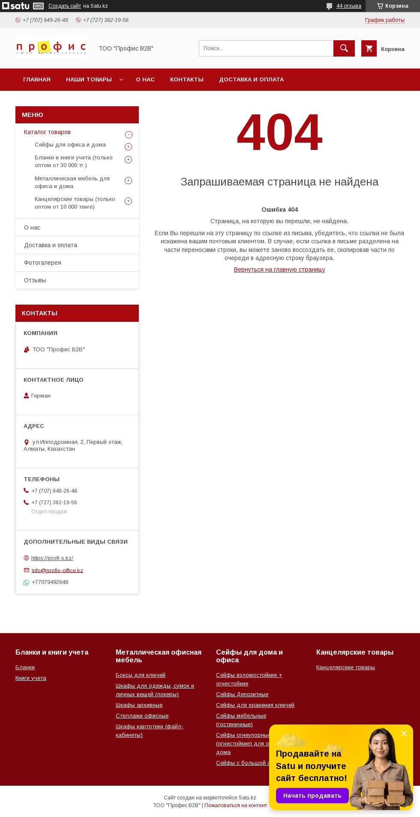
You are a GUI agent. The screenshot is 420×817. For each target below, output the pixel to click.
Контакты (187, 79)
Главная (37, 79)
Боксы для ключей (140, 675)
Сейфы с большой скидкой (252, 763)
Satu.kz (247, 798)
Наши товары (89, 79)
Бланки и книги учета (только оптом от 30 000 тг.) (74, 161)
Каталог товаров (47, 132)
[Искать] (344, 48)
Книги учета (30, 678)
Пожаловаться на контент (235, 805)
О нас (145, 79)
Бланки (25, 667)
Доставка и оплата (251, 79)
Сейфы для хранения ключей (255, 705)
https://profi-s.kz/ (52, 558)
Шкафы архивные (139, 705)
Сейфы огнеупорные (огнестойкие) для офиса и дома (252, 743)
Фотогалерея (42, 262)
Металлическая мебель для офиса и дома (72, 182)
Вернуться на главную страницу (279, 269)
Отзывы (35, 280)
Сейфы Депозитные (242, 694)
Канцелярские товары (345, 667)
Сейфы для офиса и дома (70, 144)
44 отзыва (348, 6)
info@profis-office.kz (57, 570)
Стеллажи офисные (142, 715)
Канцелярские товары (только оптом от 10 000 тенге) (75, 203)
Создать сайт (64, 6)
